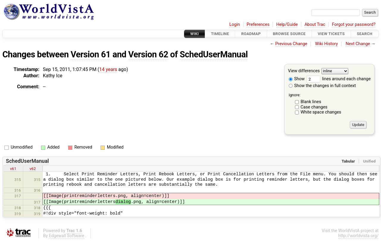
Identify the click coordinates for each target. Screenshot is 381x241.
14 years (108, 69)
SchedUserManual (214, 54)
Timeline (220, 33)
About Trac (315, 24)
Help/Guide (287, 24)
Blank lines (311, 101)
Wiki (194, 33)
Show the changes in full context (322, 85)
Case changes (314, 107)
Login (234, 24)
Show (297, 78)
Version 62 (148, 54)
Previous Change (291, 43)
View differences (304, 71)
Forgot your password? (353, 24)
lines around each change (338, 78)
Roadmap (251, 33)
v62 (32, 168)
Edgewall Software (66, 235)
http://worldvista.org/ (358, 235)
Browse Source (289, 33)
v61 (13, 168)
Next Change (358, 43)
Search (364, 33)
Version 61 (90, 54)
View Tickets (331, 33)
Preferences (257, 24)
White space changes (321, 112)
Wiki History (326, 43)
